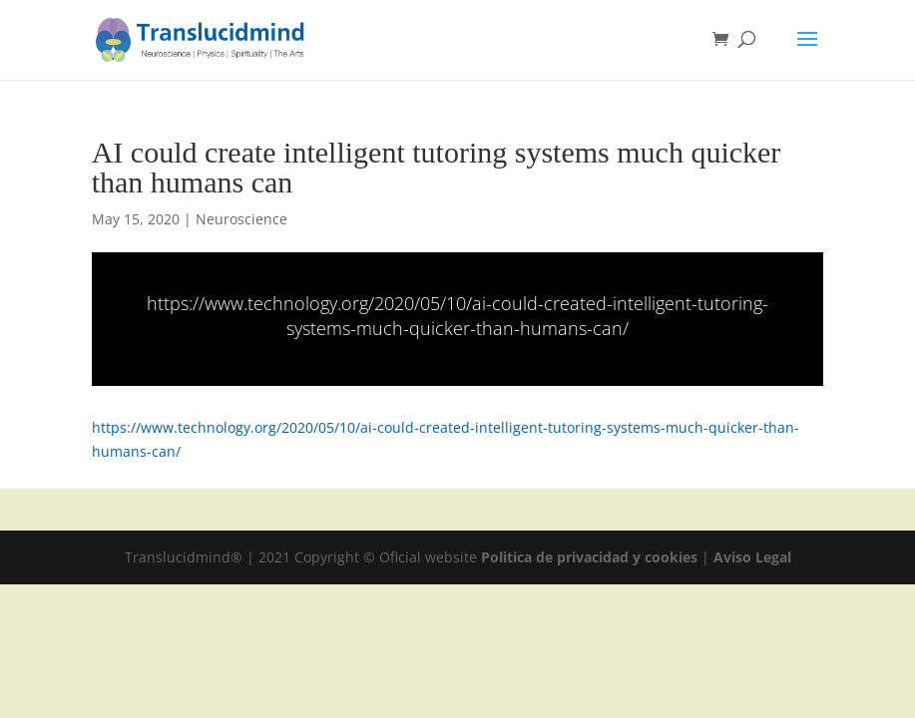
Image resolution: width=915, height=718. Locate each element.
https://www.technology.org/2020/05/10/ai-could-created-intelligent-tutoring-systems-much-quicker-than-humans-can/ (457, 315)
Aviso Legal (752, 556)
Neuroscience (241, 218)
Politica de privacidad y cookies (591, 556)
